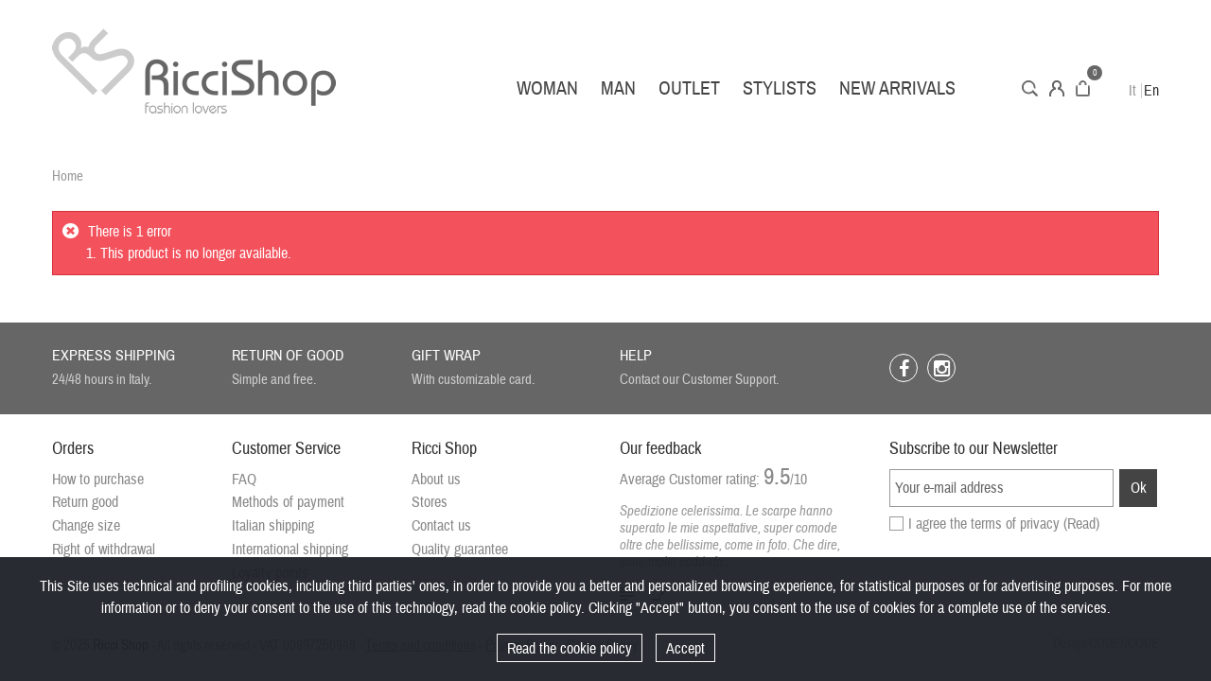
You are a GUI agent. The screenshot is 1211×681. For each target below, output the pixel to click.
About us (436, 479)
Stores (430, 502)
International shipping (290, 549)
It (1132, 90)
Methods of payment (288, 502)
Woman (547, 88)
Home (67, 176)
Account (1056, 88)
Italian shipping (273, 525)
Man (618, 88)
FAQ (244, 479)
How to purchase (98, 479)
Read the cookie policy (569, 648)
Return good (85, 502)
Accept (685, 648)
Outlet (689, 88)
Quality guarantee (460, 549)
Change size (86, 525)
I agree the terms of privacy (1003, 524)
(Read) (1081, 524)
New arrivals (897, 88)
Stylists (779, 88)
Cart (1083, 88)
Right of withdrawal (103, 549)
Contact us (441, 525)
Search (1030, 88)
